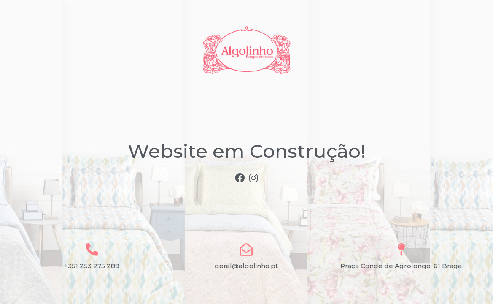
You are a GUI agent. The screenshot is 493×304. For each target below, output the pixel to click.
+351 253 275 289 (91, 266)
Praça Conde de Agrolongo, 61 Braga (401, 266)
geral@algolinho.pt (246, 266)
